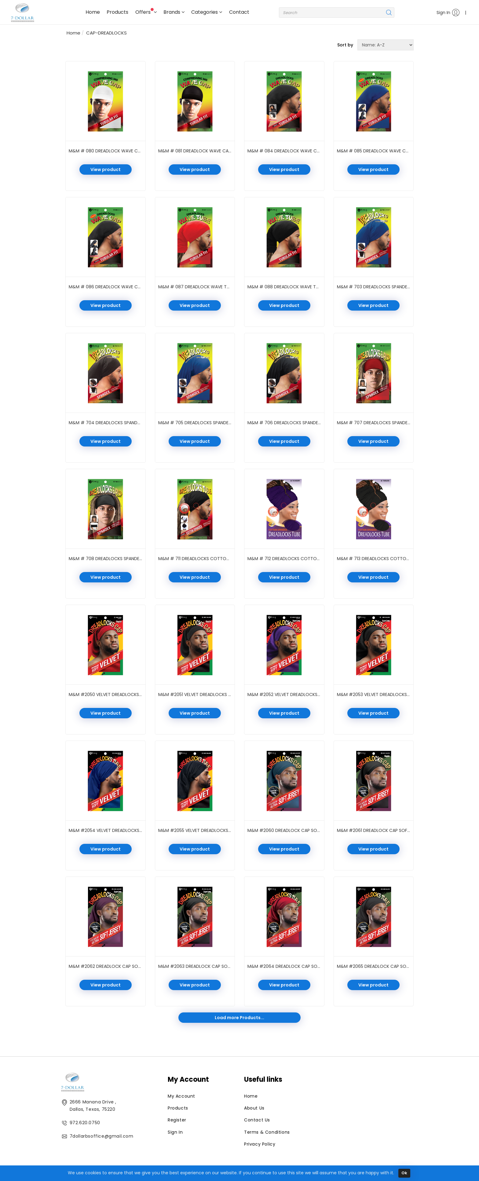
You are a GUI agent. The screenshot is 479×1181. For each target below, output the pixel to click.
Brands (174, 12)
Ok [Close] (404, 1173)
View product (105, 169)
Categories (206, 12)
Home (93, 12)
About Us (254, 1108)
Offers (146, 12)
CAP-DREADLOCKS (106, 33)
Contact (239, 12)
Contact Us (257, 1120)
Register (177, 1120)
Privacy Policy (259, 1144)
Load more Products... (239, 1018)
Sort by (345, 45)
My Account (181, 1096)
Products (117, 12)
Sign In (448, 12)
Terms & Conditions (267, 1132)
